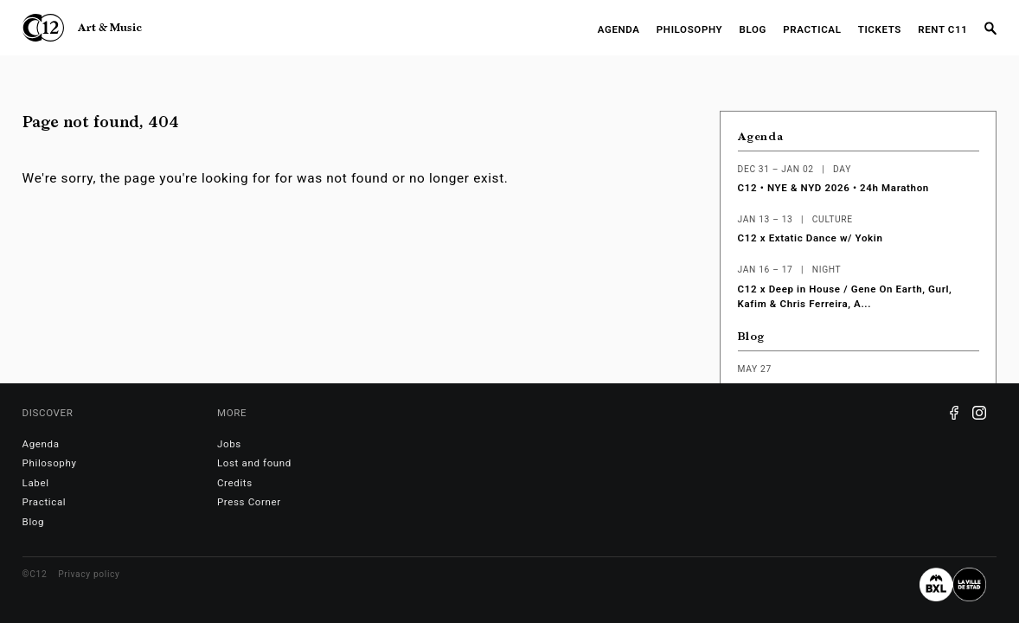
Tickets (879, 29)
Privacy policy (88, 574)
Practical (812, 29)
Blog (753, 29)
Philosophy (690, 29)
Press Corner (249, 502)
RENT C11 (942, 29)
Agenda (619, 29)
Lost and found (254, 463)
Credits (235, 483)
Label (35, 483)
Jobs (229, 444)
